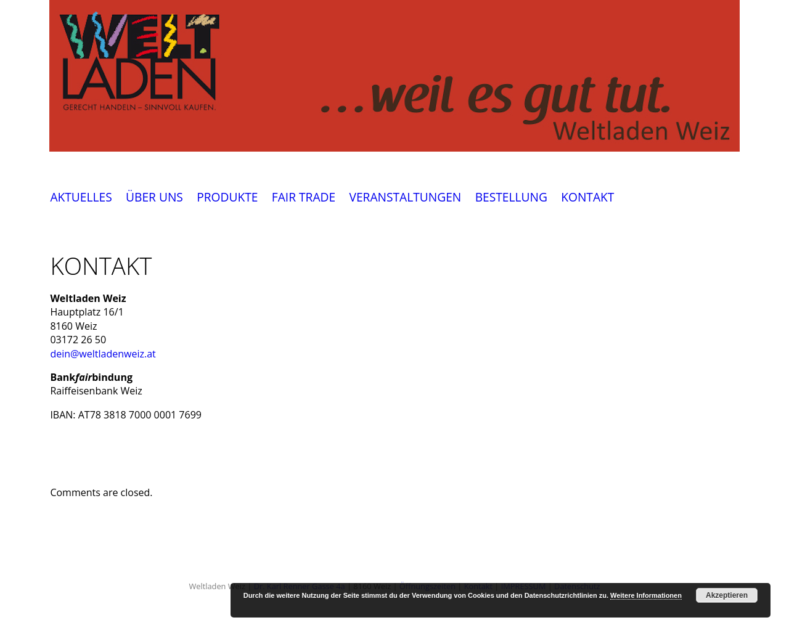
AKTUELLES (81, 197)
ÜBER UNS (154, 197)
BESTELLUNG (511, 197)
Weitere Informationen (646, 595)
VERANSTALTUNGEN (405, 197)
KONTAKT (587, 197)
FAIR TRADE (303, 197)
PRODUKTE (227, 197)
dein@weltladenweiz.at (102, 354)
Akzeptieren (727, 595)
